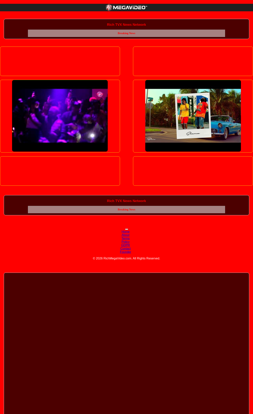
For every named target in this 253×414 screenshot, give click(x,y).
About (126, 235)
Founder (125, 252)
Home (126, 231)
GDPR (125, 245)
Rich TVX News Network (126, 25)
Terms (126, 238)
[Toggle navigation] (126, 229)
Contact (125, 248)
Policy (126, 241)
